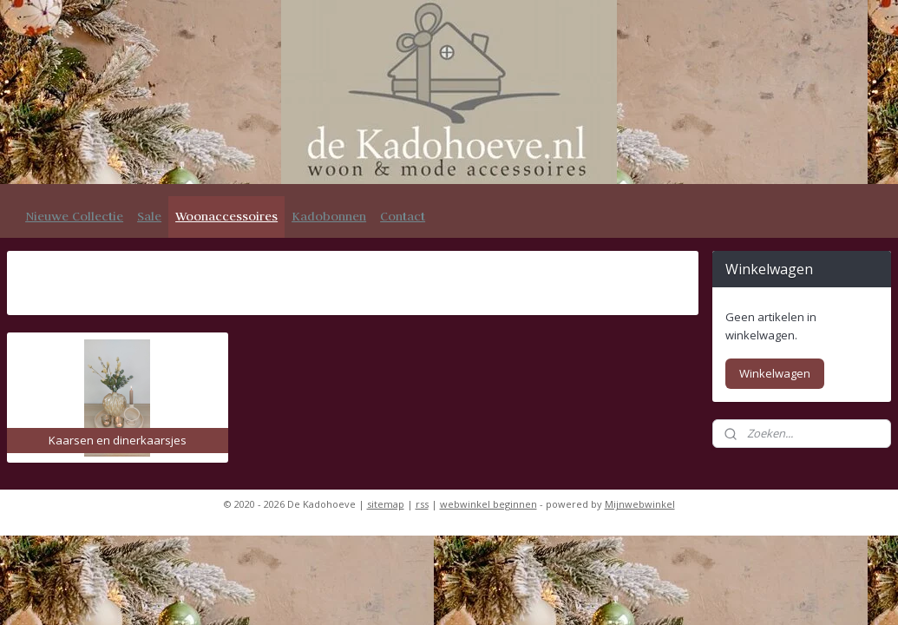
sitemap (385, 503)
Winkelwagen (774, 373)
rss (422, 503)
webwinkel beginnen (488, 503)
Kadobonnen (329, 216)
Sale (149, 216)
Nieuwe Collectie (74, 216)
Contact (402, 216)
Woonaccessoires (226, 216)
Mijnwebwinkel (640, 503)
